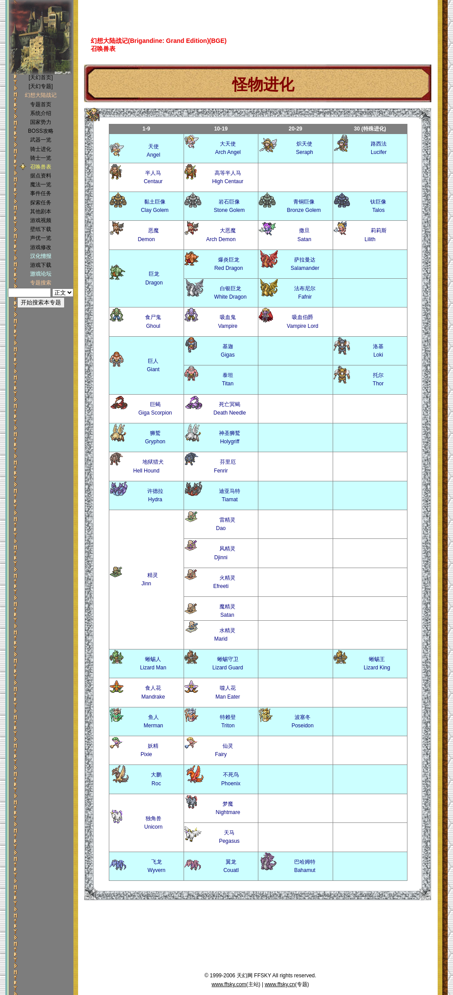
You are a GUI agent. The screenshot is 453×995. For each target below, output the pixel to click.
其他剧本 (40, 211)
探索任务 (40, 203)
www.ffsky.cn (280, 984)
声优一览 (40, 238)
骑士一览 (40, 158)
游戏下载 (40, 265)
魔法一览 (40, 184)
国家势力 (40, 122)
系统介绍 (40, 113)
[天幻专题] (41, 86)
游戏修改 (40, 247)
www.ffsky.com (228, 984)
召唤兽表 (40, 167)
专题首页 (40, 104)
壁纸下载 (40, 229)
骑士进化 (40, 149)
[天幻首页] (41, 77)
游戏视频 (40, 220)
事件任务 (40, 193)
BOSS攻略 (40, 131)
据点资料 (40, 176)
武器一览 (40, 140)
